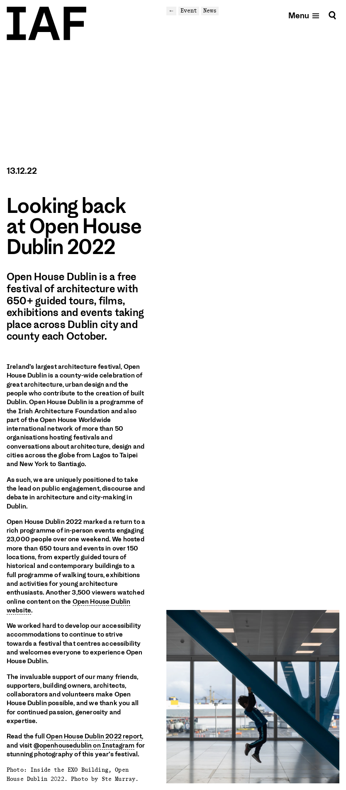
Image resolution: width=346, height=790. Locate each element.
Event (188, 10)
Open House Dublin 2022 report (94, 736)
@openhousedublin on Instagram (84, 745)
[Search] (332, 15)
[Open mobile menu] (304, 15)
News (210, 10)
